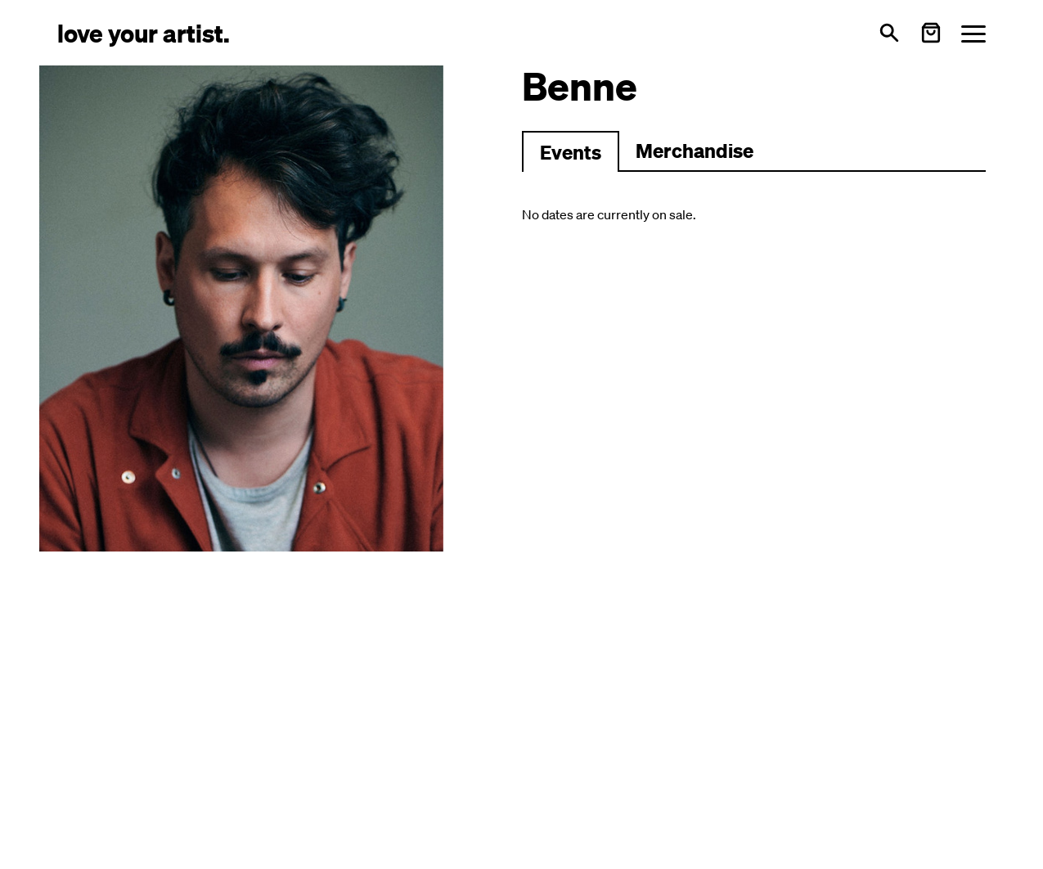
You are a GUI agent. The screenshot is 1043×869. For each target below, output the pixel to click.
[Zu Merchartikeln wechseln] (694, 151)
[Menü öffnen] (973, 33)
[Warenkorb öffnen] (931, 32)
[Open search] (889, 32)
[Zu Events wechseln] (570, 151)
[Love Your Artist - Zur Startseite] (143, 32)
